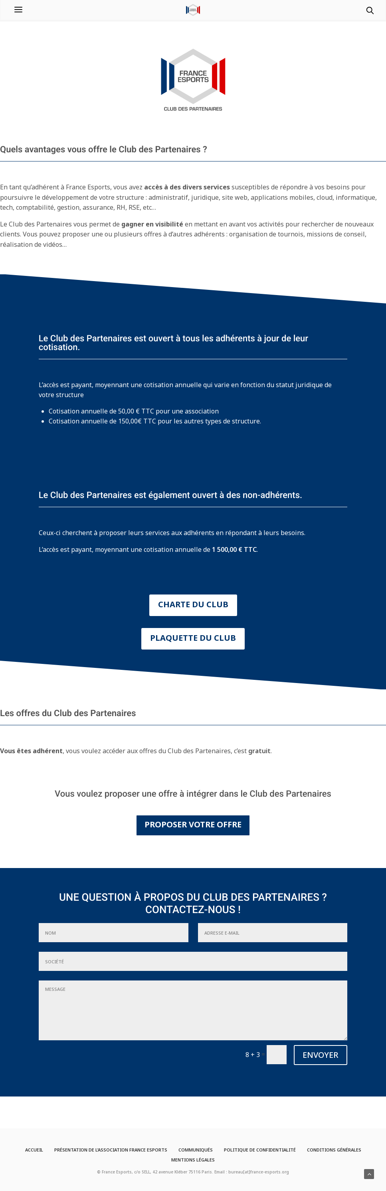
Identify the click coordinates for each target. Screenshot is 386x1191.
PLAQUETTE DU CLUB (193, 637)
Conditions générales (334, 1150)
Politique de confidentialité (260, 1150)
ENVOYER (320, 1054)
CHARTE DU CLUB (193, 604)
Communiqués (195, 1150)
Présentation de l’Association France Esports (110, 1150)
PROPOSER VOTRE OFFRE (193, 824)
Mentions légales (193, 1160)
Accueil (34, 1150)
